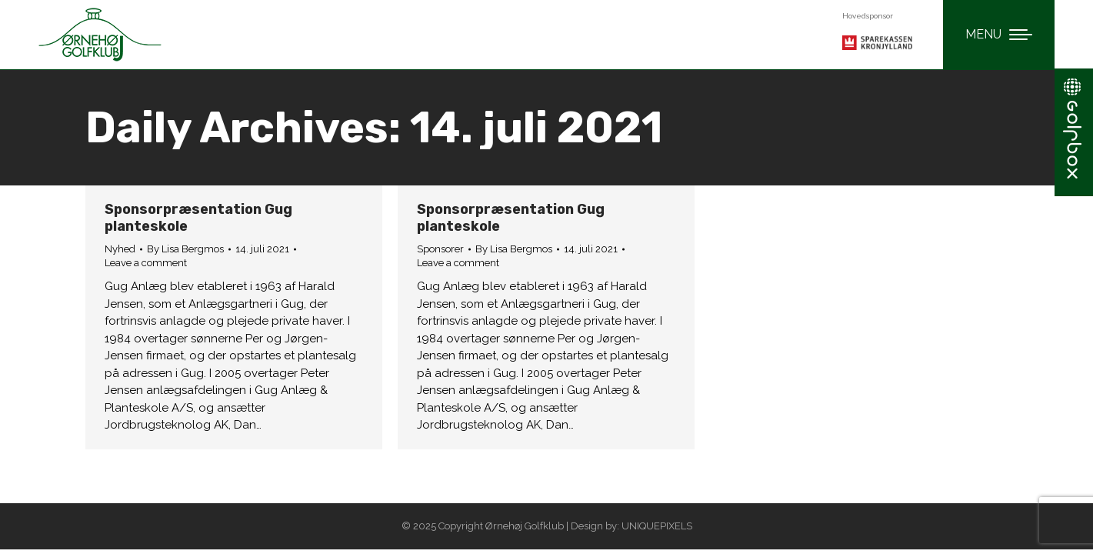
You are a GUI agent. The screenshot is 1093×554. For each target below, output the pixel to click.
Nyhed (120, 249)
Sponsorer (440, 249)
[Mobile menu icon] (998, 35)
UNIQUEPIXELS (656, 526)
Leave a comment (146, 263)
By (185, 249)
